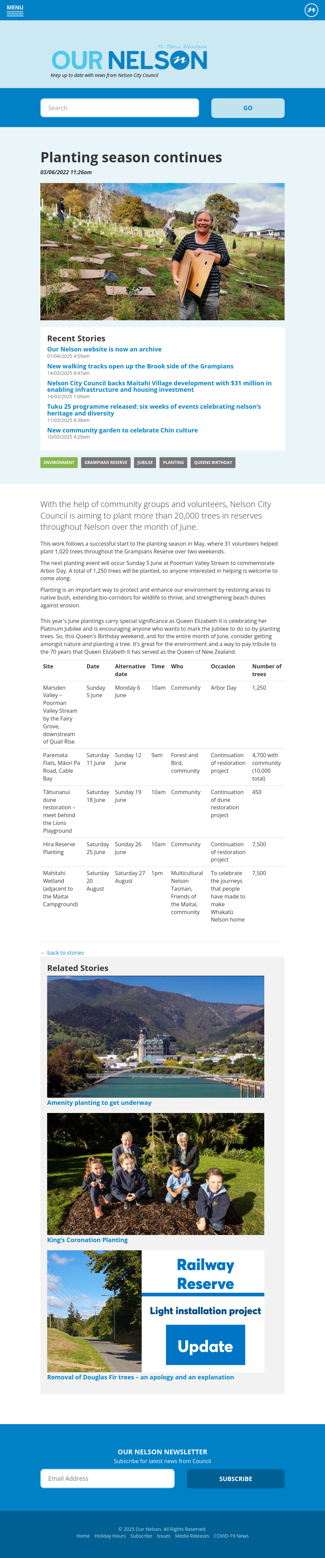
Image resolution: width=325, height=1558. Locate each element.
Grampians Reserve (105, 462)
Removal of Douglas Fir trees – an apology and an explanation (140, 1377)
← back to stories (62, 952)
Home (83, 1536)
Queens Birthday (213, 462)
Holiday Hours (110, 1536)
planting (173, 462)
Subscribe (141, 1536)
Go (247, 108)
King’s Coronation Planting (87, 1240)
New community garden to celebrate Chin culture (122, 430)
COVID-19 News (231, 1536)
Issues (163, 1536)
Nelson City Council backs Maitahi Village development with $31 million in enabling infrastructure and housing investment (159, 386)
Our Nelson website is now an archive (104, 349)
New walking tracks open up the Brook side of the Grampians (140, 366)
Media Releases (192, 1536)
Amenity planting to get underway (99, 1102)
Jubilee (145, 462)
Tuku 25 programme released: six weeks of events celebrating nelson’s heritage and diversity (154, 409)
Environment (59, 462)
